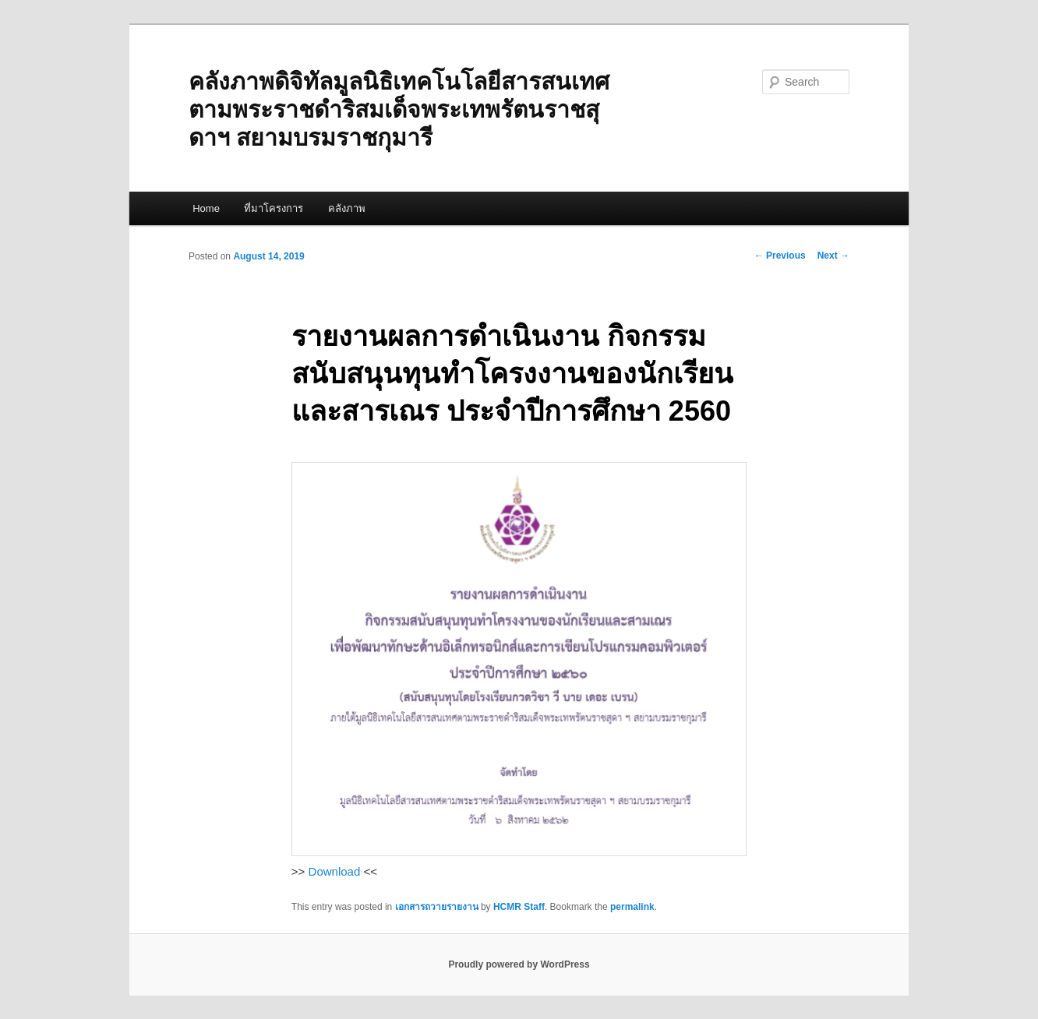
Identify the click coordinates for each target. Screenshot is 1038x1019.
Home (206, 208)
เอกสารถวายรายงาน (436, 906)
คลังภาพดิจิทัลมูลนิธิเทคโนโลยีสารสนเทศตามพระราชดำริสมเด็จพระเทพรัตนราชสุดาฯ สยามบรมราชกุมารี (399, 109)
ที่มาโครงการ (273, 208)
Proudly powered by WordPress (518, 964)
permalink (632, 906)
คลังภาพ (346, 208)
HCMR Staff (519, 906)
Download (335, 871)
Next (833, 255)
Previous (780, 255)
